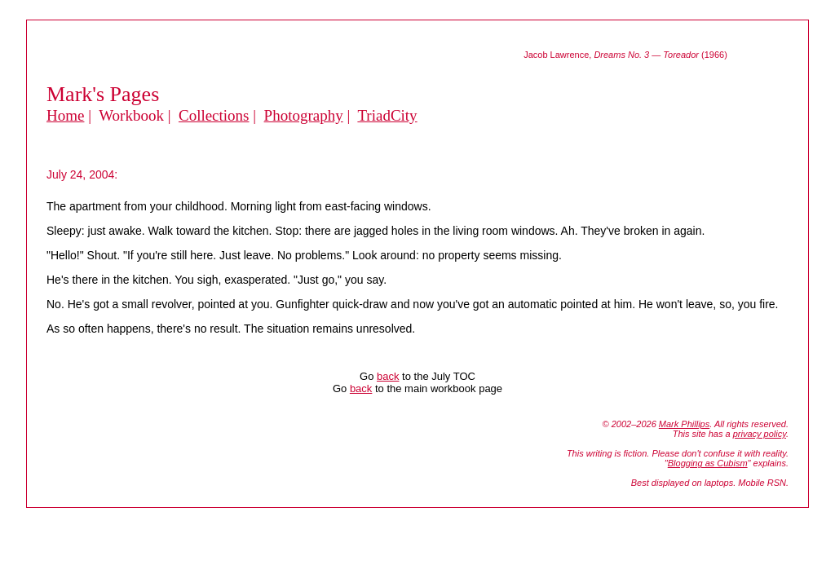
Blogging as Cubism (708, 463)
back (388, 376)
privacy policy (759, 434)
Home (65, 115)
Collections (214, 115)
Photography (303, 115)
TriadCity (387, 115)
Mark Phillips (684, 424)
